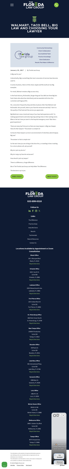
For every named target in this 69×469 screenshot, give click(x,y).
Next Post (52, 176)
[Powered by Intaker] (54, 465)
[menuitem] (12, 465)
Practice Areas (33, 224)
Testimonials (33, 235)
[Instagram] (36, 211)
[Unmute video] (39, 414)
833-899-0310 (34, 201)
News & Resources (33, 239)
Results (33, 231)
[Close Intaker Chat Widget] (63, 414)
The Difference (33, 220)
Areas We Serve (33, 228)
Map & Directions (34, 264)
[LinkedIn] (30, 211)
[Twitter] (39, 211)
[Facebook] (33, 211)
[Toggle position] (59, 414)
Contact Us (33, 243)
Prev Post (17, 176)
